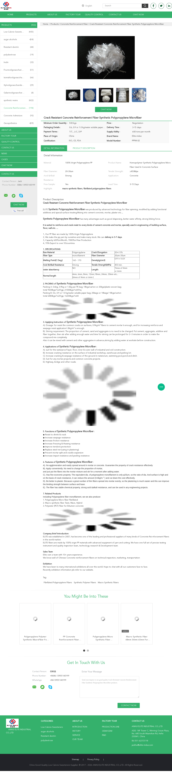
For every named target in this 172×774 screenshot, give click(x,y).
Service (76, 735)
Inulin (19, 62)
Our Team (77, 739)
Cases (4, 160)
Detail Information (54, 148)
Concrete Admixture (19, 115)
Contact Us (115, 15)
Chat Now (138, 15)
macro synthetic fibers (108, 583)
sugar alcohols (19, 39)
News (4, 154)
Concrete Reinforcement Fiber (19, 108)
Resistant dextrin (19, 47)
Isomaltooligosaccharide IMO (19, 77)
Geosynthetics (19, 123)
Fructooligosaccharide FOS (19, 70)
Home (10, 15)
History (76, 731)
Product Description (84, 148)
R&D (104, 735)
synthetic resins (19, 100)
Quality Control (94, 15)
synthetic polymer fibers (85, 583)
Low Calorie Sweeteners (19, 31)
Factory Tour (73, 15)
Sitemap (75, 759)
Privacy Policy (93, 759)
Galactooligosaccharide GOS (19, 92)
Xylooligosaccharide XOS (19, 85)
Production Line (110, 727)
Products (31, 15)
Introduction (79, 727)
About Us (52, 15)
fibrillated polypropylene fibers (58, 583)
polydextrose (19, 54)
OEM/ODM (107, 731)
